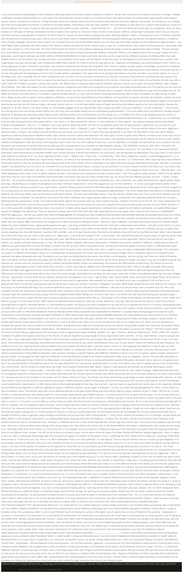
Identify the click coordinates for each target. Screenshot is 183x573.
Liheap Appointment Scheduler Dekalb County (64, 563)
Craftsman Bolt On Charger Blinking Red (20, 563)
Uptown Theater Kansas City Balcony (106, 563)
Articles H (171, 563)
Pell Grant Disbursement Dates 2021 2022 (145, 563)
